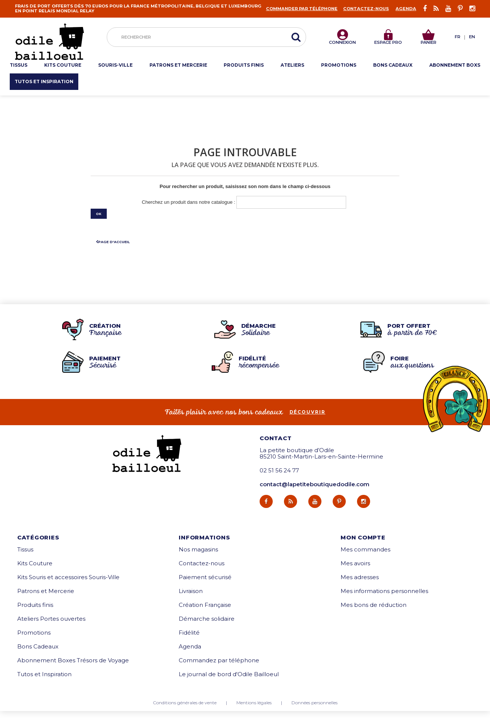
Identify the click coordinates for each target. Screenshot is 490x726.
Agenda (406, 8)
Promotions (34, 647)
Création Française (205, 620)
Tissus (25, 564)
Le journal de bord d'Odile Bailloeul (229, 689)
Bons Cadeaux (37, 661)
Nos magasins (198, 564)
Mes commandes (365, 564)
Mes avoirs (355, 578)
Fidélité (189, 647)
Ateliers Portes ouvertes (51, 633)
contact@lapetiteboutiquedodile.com (314, 499)
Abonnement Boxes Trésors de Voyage (73, 675)
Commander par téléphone (302, 8)
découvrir (308, 427)
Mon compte (363, 552)
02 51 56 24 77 (279, 486)
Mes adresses (360, 592)
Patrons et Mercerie (45, 606)
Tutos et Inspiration (44, 689)
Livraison (191, 606)
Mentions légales (254, 717)
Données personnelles (314, 717)
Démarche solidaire (207, 633)
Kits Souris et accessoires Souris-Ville (68, 592)
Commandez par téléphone (219, 675)
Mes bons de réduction (373, 620)
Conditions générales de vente (185, 717)
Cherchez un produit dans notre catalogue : (188, 202)
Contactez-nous (366, 8)
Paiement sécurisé (205, 592)
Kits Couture (34, 578)
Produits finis (35, 620)
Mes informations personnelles (384, 606)
